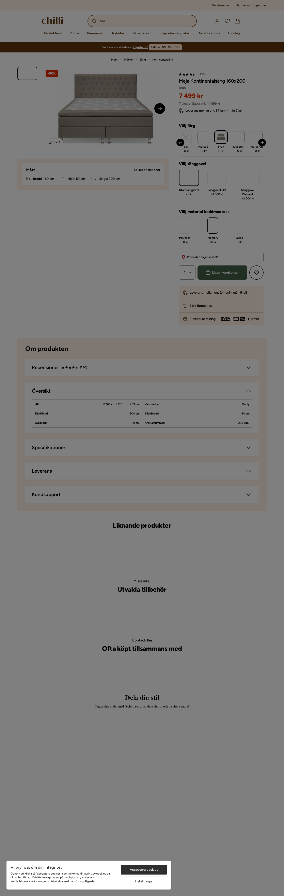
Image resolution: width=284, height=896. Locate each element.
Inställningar (144, 881)
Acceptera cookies (144, 869)
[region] (88, 875)
